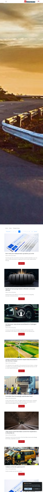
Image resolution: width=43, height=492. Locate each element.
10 (29, 231)
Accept (28, 488)
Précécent (8, 231)
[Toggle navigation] (6, 1)
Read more (21, 263)
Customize (36, 488)
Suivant (35, 231)
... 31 (32, 231)
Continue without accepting (36, 486)
